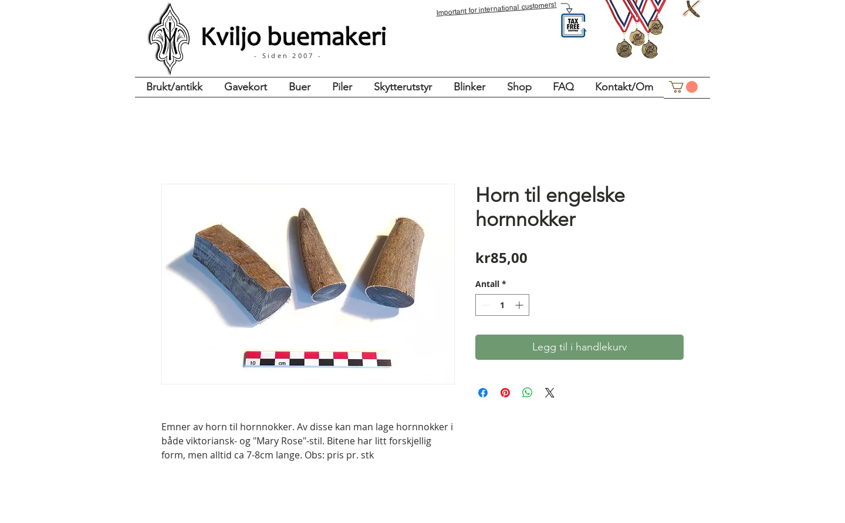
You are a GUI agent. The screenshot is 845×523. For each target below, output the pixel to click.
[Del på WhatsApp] (527, 393)
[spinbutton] (502, 305)
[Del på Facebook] (483, 393)
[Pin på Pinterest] (505, 393)
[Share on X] (550, 393)
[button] (683, 87)
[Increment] (520, 305)
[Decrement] (484, 305)
